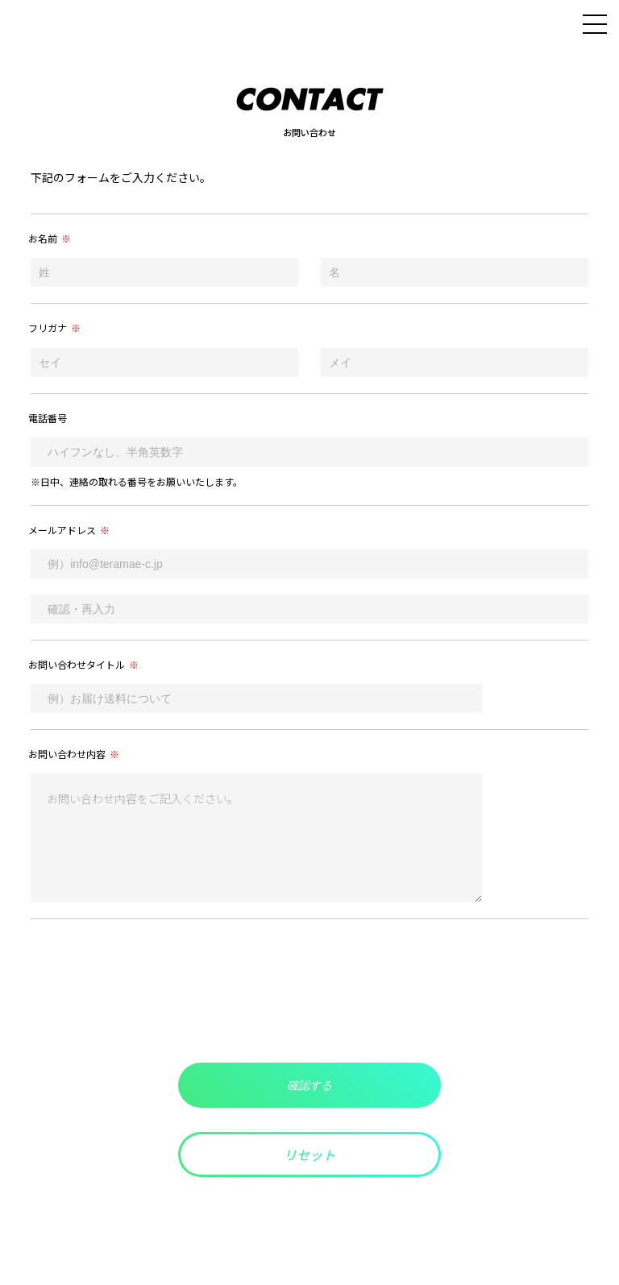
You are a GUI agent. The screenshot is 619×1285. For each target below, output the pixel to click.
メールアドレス (69, 530)
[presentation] (309, 991)
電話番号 (47, 418)
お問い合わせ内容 (73, 754)
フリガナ (54, 327)
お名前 (49, 238)
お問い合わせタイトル (83, 664)
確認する (309, 1085)
